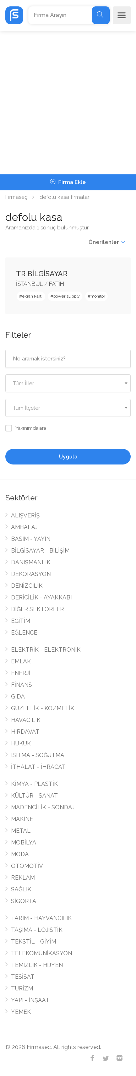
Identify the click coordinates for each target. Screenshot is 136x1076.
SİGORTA (23, 901)
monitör (98, 296)
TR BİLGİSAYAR (41, 274)
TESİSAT (22, 976)
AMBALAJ (24, 527)
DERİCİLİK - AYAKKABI (41, 597)
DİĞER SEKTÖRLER (37, 609)
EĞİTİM (20, 621)
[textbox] (68, 384)
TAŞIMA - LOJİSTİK (36, 929)
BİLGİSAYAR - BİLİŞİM (40, 550)
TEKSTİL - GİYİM (33, 941)
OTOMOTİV (27, 866)
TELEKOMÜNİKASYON (41, 953)
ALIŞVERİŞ (25, 515)
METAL (21, 830)
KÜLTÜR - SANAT (34, 795)
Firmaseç (16, 197)
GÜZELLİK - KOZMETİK (42, 708)
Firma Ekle (68, 182)
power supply (66, 296)
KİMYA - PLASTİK (34, 784)
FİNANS (21, 684)
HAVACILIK (25, 720)
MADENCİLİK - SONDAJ (43, 807)
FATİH (56, 284)
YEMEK (21, 1012)
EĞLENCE (24, 632)
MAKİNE (22, 819)
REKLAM (23, 877)
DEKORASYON (31, 574)
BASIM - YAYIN (30, 539)
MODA (20, 854)
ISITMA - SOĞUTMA (37, 755)
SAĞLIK (21, 889)
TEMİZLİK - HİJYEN (37, 965)
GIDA (18, 696)
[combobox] (68, 383)
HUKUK (21, 743)
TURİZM (22, 988)
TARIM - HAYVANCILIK (41, 918)
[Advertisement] (68, 103)
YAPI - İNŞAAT (30, 1000)
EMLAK (21, 661)
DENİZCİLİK (27, 585)
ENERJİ (20, 673)
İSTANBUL (29, 284)
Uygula (68, 456)
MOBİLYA (23, 842)
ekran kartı (32, 296)
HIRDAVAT (25, 731)
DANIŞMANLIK (30, 562)
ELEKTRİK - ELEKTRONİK (46, 649)
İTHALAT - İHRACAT (38, 766)
